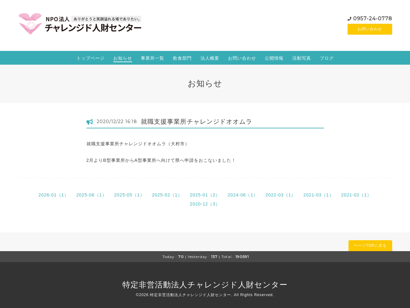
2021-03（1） (318, 194)
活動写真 (301, 58)
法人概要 (209, 58)
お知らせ (122, 58)
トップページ (91, 58)
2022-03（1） (280, 194)
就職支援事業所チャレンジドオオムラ (196, 121)
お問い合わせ (370, 29)
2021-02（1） (356, 194)
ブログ (327, 58)
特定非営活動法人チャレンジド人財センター (205, 284)
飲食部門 (182, 58)
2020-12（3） (205, 203)
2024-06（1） (243, 194)
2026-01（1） (53, 194)
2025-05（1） (129, 194)
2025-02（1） (167, 194)
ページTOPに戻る (370, 245)
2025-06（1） (91, 194)
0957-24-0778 (372, 18)
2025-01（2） (205, 194)
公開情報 (274, 58)
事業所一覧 (152, 58)
